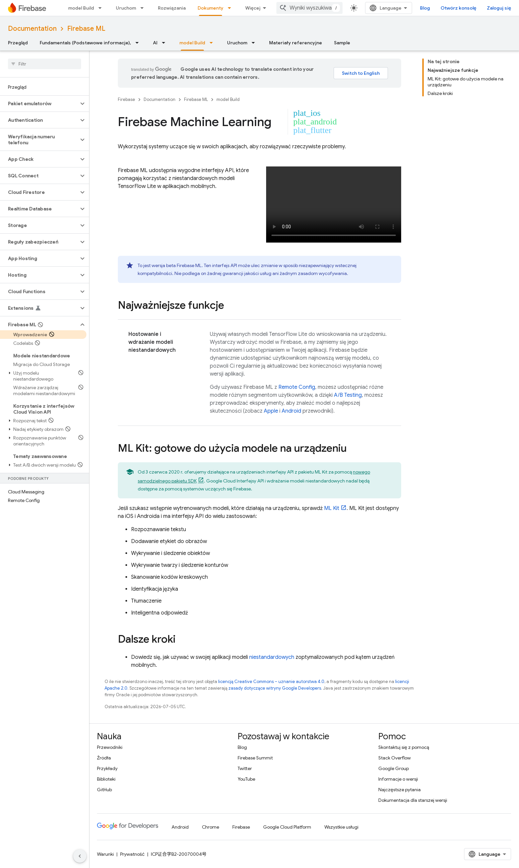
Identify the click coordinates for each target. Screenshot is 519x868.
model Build (81, 8)
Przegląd (18, 43)
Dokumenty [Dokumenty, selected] (210, 8)
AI (155, 43)
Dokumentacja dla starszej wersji (412, 800)
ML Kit (331, 508)
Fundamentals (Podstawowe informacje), (85, 43)
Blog (425, 8)
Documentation (32, 28)
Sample (342, 43)
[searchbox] (44, 64)
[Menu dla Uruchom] (144, 8)
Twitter (245, 768)
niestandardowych (271, 657)
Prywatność (132, 854)
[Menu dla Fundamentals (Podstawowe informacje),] (139, 43)
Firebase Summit (255, 758)
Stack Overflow (394, 758)
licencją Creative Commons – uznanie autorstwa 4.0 (271, 681)
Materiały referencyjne (295, 43)
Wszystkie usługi (341, 827)
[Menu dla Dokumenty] (231, 8)
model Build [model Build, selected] (192, 43)
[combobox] (309, 8)
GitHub (104, 790)
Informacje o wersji (398, 779)
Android (291, 411)
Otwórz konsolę (458, 8)
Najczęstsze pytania (399, 790)
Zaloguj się (499, 8)
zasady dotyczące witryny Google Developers (274, 688)
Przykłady (107, 768)
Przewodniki (109, 747)
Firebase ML (86, 28)
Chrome (210, 827)
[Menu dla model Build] (102, 8)
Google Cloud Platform (287, 827)
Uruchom (126, 8)
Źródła (104, 758)
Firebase (126, 99)
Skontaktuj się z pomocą (403, 747)
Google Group (393, 768)
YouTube (246, 779)
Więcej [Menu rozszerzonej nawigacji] (252, 8)
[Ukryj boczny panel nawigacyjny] (79, 856)
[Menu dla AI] (165, 43)
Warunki (105, 854)
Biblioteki (106, 779)
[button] (39, 103)
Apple (271, 411)
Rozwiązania (172, 8)
